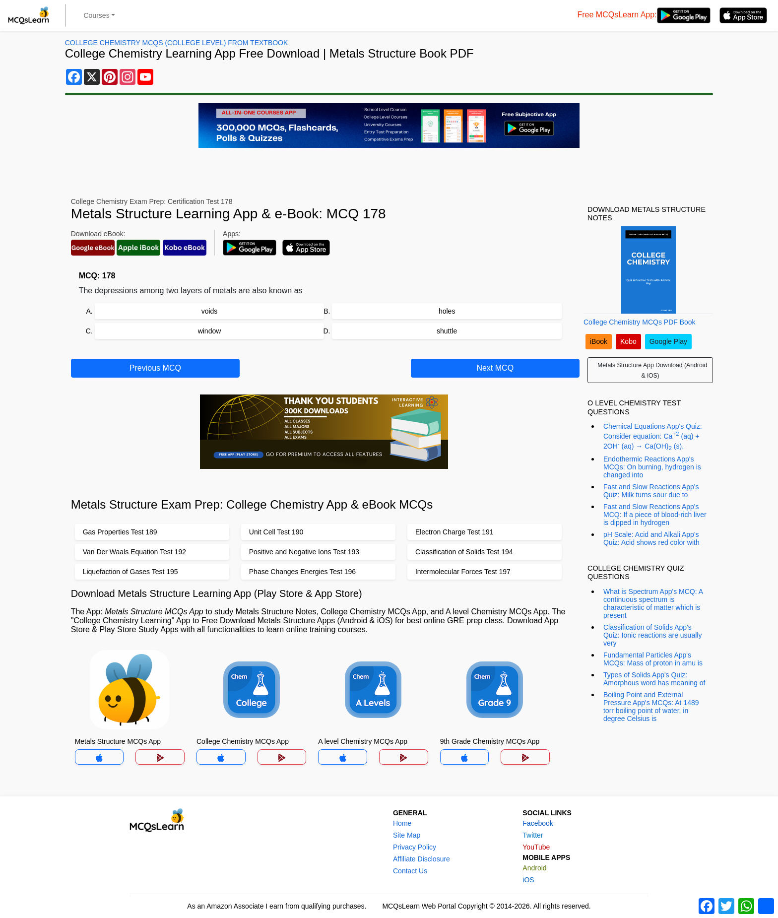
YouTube (536, 847)
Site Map (406, 835)
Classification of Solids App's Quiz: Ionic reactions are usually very (652, 635)
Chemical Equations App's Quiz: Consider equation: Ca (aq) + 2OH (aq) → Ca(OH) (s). (652, 436)
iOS (528, 880)
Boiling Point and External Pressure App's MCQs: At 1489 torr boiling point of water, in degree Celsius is (651, 706)
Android (534, 868)
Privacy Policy (414, 847)
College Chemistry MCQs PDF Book (640, 322)
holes (447, 311)
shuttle (447, 331)
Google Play (668, 341)
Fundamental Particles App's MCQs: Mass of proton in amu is (653, 659)
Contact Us (410, 871)
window (209, 331)
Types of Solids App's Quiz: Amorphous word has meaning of (654, 679)
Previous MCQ (155, 368)
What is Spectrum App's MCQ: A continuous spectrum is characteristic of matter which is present (653, 603)
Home (402, 823)
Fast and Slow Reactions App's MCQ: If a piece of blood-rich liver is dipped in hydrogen (655, 514)
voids (209, 311)
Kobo (628, 341)
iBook (598, 341)
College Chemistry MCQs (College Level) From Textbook (176, 43)
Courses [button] (97, 15)
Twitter (532, 835)
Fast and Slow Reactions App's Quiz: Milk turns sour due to (651, 491)
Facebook (537, 823)
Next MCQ (495, 368)
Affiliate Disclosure (421, 859)
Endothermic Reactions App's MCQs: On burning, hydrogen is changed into (652, 467)
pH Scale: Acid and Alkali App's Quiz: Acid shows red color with (651, 538)
